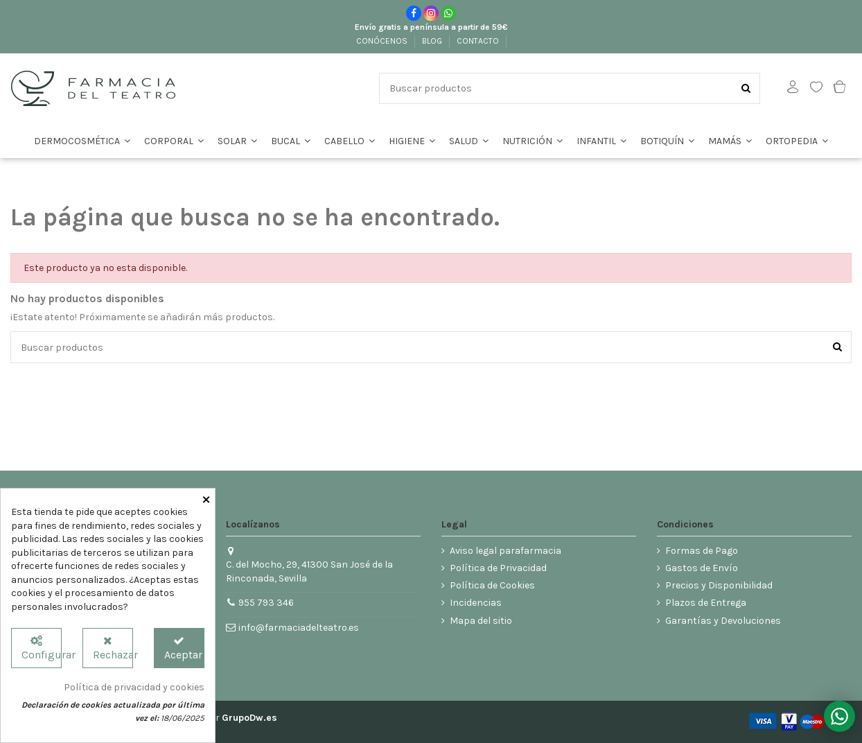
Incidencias (476, 603)
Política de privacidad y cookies (134, 687)
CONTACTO (479, 41)
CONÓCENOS (383, 41)
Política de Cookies (492, 585)
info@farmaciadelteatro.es (298, 627)
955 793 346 (266, 603)
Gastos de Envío (701, 568)
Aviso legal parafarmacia (505, 551)
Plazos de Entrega (705, 603)
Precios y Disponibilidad (719, 585)
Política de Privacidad (498, 568)
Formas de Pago (701, 551)
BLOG (433, 41)
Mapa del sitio (481, 621)
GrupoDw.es (249, 718)
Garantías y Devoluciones (723, 621)
